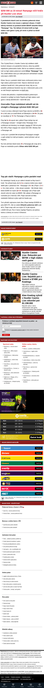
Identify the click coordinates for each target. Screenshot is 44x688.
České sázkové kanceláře (9, 643)
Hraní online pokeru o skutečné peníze (12, 584)
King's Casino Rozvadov (8, 606)
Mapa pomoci (4, 673)
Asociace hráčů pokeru (8, 638)
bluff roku (25, 90)
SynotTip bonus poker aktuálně (10, 524)
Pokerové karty (6, 603)
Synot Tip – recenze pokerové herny (11, 510)
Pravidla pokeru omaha (8, 557)
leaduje (27, 125)
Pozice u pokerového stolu (9, 554)
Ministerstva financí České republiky (21, 653)
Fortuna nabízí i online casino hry (11, 640)
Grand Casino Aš (7, 611)
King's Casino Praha (8, 608)
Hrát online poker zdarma (9, 578)
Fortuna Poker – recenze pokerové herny (12, 513)
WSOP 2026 (6, 613)
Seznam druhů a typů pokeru (10, 559)
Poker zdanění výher (8, 635)
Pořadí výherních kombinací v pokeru (11, 541)
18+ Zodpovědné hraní (25, 679)
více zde (36, 218)
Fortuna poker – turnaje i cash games (11, 589)
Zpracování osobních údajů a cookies (10, 679)
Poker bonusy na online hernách (10, 581)
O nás (2, 677)
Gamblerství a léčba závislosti (10, 633)
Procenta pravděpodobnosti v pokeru (11, 544)
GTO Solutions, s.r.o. (5, 681)
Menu (40, 3)
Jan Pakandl (19, 16)
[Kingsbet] (13, 412)
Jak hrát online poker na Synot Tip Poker (12, 586)
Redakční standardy (15, 677)
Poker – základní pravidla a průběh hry (12, 538)
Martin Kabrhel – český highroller (10, 621)
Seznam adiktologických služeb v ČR (33, 671)
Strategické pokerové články (9, 565)
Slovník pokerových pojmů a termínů (11, 551)
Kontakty (7, 677)
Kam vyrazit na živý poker (9, 600)
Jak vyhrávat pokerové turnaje (10, 546)
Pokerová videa (6, 562)
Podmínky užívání (26, 677)
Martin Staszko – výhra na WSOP (11, 619)
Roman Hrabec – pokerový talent (10, 616)
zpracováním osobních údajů (18, 330)
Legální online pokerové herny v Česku (12, 576)
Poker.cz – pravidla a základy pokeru (31, 348)
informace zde (30, 666)
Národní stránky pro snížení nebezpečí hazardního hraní (20, 673)
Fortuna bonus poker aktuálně (10, 527)
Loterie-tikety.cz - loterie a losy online (31, 360)
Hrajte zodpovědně (4, 216)
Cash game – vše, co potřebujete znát (12, 549)
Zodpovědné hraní (22, 657)
